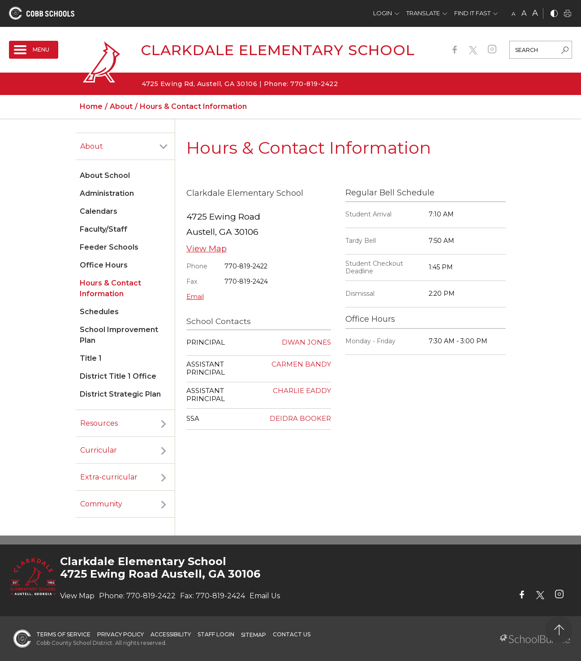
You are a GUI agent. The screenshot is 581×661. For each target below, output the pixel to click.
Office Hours (104, 265)
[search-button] (564, 51)
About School (105, 175)
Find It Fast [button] (472, 13)
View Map (206, 249)
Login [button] (382, 13)
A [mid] (523, 13)
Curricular (98, 450)
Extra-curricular (109, 477)
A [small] (514, 13)
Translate (423, 13)
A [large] (535, 13)
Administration (107, 193)
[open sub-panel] (163, 146)
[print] (567, 14)
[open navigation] (33, 50)
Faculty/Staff (103, 229)
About (91, 146)
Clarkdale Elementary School (278, 50)
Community (101, 504)
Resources (99, 423)
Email (195, 297)
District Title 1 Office (118, 376)
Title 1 (91, 358)
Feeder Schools (109, 247)
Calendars (98, 211)
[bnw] (554, 14)
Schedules (99, 311)
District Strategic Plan (120, 394)
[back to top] (559, 630)
